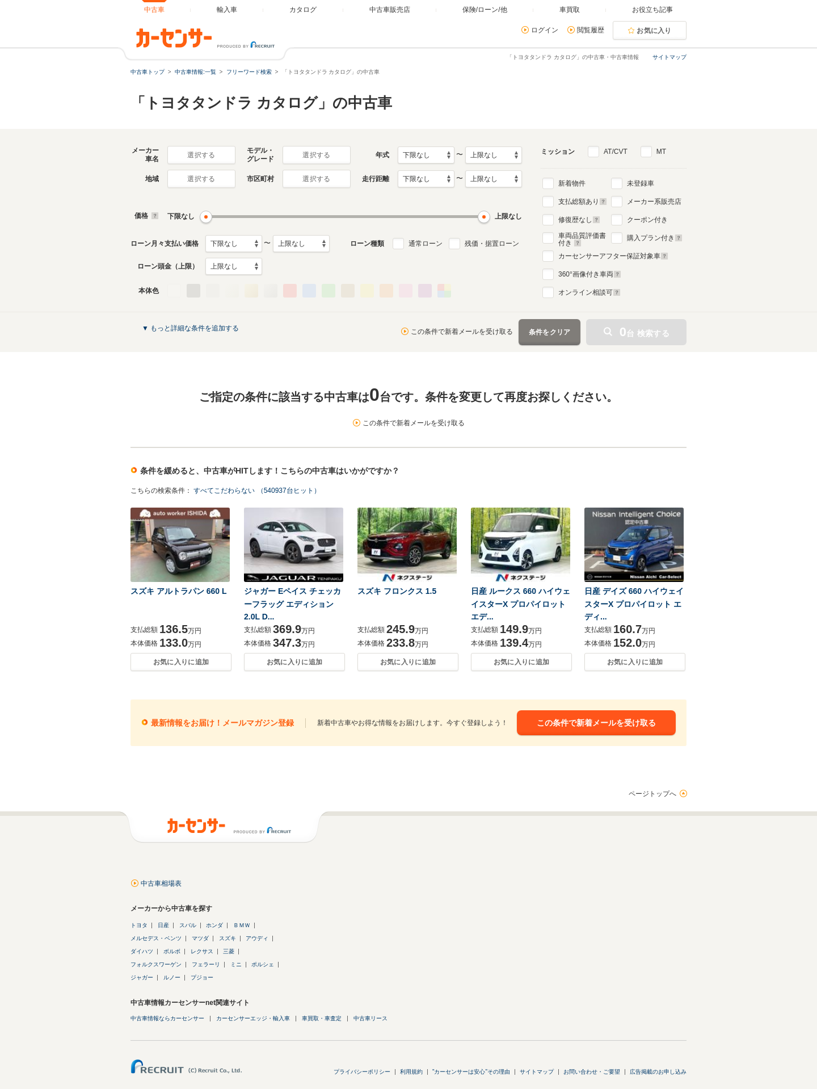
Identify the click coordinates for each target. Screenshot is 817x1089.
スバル (187, 925)
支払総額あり (582, 202)
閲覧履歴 (590, 30)
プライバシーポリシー (362, 1072)
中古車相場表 (161, 883)
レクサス (202, 951)
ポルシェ (262, 964)
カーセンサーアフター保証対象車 (613, 256)
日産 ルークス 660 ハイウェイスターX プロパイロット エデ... (520, 604)
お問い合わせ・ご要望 (591, 1072)
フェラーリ (206, 964)
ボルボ (171, 951)
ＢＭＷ (241, 925)
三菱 (228, 951)
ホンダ (214, 925)
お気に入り (654, 31)
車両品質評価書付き (582, 238)
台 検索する (644, 332)
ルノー (171, 977)
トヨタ (139, 925)
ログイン (544, 30)
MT (661, 152)
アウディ (257, 938)
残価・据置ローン (492, 244)
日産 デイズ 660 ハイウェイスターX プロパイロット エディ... (634, 604)
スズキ (227, 938)
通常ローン (425, 244)
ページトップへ (652, 794)
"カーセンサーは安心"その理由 (471, 1072)
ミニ (236, 964)
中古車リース (370, 1018)
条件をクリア (550, 332)
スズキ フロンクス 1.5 (396, 591)
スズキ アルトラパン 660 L (178, 591)
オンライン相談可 (589, 292)
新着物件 (572, 183)
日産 (163, 925)
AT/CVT (616, 152)
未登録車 (640, 183)
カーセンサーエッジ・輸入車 (253, 1018)
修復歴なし (579, 220)
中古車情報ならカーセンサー (167, 1018)
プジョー (202, 977)
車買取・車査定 (322, 1018)
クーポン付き (647, 220)
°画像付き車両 (589, 274)
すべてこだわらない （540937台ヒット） (256, 491)
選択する (201, 155)
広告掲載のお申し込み (658, 1072)
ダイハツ (141, 951)
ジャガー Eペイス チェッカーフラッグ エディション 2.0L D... (292, 604)
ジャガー (141, 977)
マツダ (200, 938)
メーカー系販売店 (654, 202)
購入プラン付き (655, 238)
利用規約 (411, 1072)
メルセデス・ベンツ (156, 938)
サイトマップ (669, 57)
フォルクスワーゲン (156, 964)
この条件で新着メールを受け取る (462, 332)
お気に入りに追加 (181, 662)
